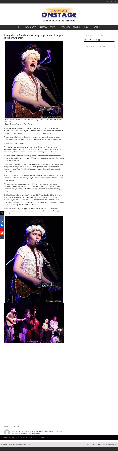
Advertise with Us (111, 444)
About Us (97, 27)
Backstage (76, 27)
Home (19, 27)
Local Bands (66, 27)
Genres (87, 27)
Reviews (54, 27)
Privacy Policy (91, 444)
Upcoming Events (30, 27)
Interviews (43, 27)
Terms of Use (101, 444)
